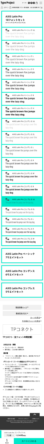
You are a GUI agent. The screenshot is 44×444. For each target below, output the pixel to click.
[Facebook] (31, 3)
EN (25, 3)
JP (22, 3)
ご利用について (35, 418)
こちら (34, 406)
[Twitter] (29, 3)
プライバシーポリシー (23, 418)
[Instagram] (34, 3)
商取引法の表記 (11, 418)
